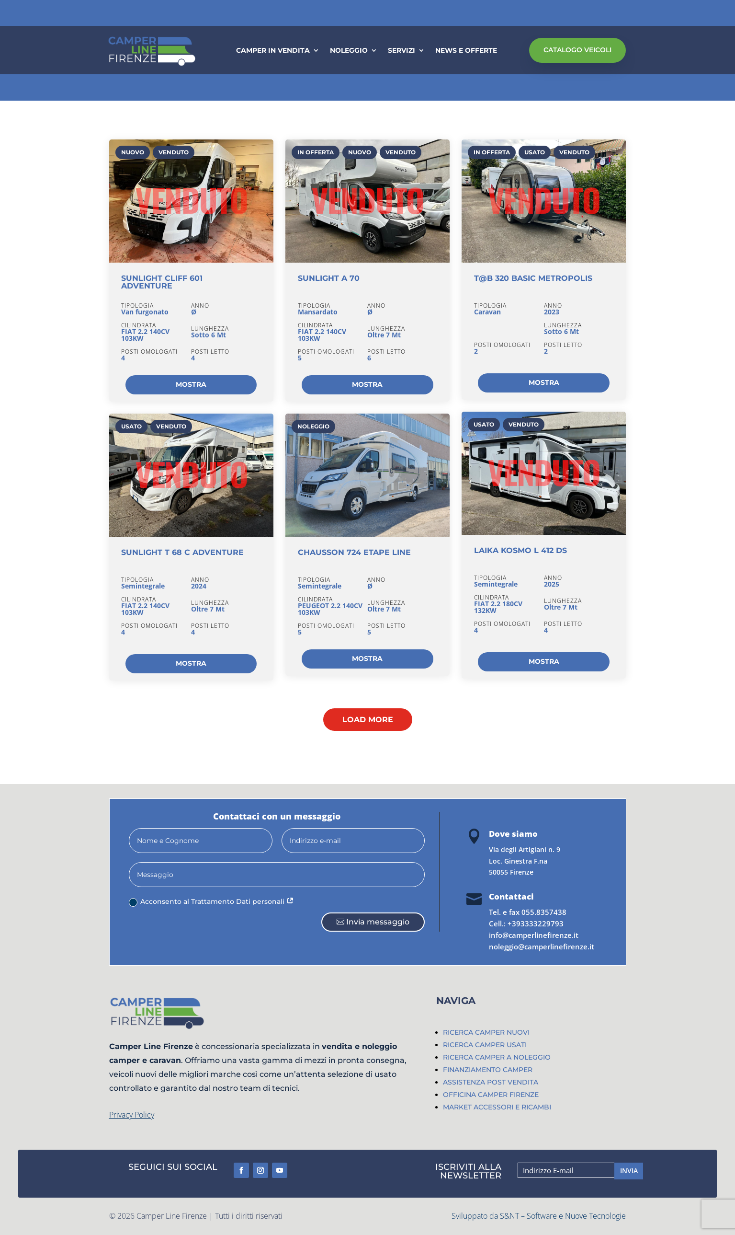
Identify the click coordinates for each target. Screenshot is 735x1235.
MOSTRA (191, 384)
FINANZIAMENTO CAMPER (487, 1069)
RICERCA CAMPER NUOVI (486, 1032)
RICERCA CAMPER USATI (485, 1044)
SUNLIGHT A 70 (329, 278)
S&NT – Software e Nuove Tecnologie (563, 1216)
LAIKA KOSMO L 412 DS (520, 550)
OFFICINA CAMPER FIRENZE (491, 1094)
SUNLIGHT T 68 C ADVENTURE (182, 552)
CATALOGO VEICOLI (577, 50)
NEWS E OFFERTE (466, 51)
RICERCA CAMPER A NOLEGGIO (497, 1057)
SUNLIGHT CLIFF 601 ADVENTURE (162, 282)
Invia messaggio (377, 921)
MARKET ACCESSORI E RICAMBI (497, 1107)
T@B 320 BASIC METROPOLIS (533, 278)
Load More (367, 719)
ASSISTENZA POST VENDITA (490, 1082)
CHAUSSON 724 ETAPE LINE (354, 552)
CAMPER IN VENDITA (273, 51)
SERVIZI (401, 51)
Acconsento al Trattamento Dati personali (211, 901)
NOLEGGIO (349, 51)
